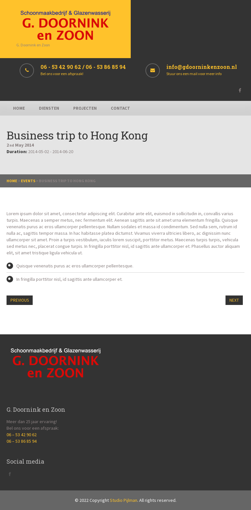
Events (28, 180)
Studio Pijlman (123, 500)
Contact (120, 108)
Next (234, 300)
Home (19, 108)
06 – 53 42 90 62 (22, 435)
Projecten (85, 108)
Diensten (49, 108)
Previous (19, 300)
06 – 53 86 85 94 (22, 441)
